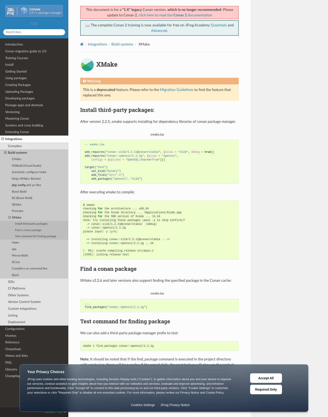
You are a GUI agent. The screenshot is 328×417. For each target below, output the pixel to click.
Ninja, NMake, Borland (26, 178)
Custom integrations (22, 308)
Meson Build (20, 255)
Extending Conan (17, 132)
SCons (16, 262)
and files (26, 185)
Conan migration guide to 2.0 (25, 51)
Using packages (16, 78)
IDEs (11, 282)
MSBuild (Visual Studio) (26, 165)
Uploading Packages (19, 91)
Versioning (12, 112)
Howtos (10, 335)
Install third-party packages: (31, 224)
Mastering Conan (17, 118)
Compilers (15, 146)
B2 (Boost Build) (22, 198)
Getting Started (16, 71)
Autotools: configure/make (29, 172)
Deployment (16, 322)
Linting (13, 315)
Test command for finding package (35, 236)
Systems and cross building (24, 125)
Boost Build (19, 191)
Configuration (15, 329)
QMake (16, 204)
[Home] (82, 44)
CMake (16, 159)
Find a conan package (28, 230)
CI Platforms (16, 288)
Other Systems (18, 295)
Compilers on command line (29, 268)
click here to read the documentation (175, 15)
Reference (12, 342)
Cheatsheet (13, 349)
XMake (15, 218)
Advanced (159, 31)
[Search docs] (34, 32)
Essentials (219, 25)
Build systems (15, 153)
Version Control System (24, 302)
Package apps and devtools (24, 105)
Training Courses (16, 58)
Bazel (15, 275)
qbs (14, 249)
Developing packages (20, 98)
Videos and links (16, 355)
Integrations (11, 139)
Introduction (14, 44)
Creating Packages (18, 85)
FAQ (8, 362)
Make (15, 242)
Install (9, 64)
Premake (17, 211)
